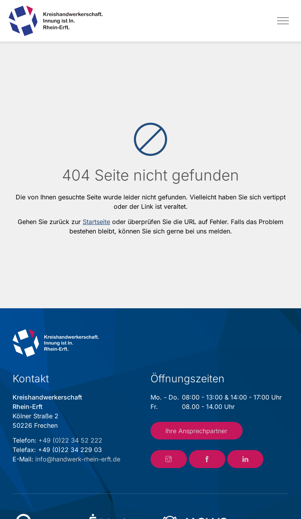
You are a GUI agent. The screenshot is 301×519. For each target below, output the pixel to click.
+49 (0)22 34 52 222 (70, 440)
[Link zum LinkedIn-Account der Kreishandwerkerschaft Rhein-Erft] (245, 459)
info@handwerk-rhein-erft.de (77, 459)
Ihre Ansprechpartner (196, 431)
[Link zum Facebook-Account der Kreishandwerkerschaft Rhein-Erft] (207, 459)
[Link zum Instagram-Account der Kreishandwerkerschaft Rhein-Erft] (168, 459)
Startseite (96, 222)
